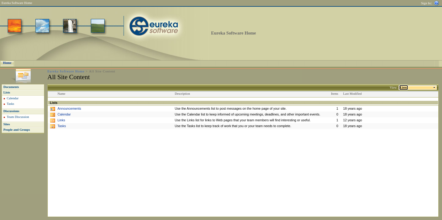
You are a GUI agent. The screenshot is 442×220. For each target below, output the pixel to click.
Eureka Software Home (17, 3)
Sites (6, 124)
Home (7, 62)
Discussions (11, 111)
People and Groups (16, 129)
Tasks (10, 103)
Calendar (12, 98)
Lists (6, 92)
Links (61, 120)
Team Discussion (18, 117)
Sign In (425, 3)
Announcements (69, 108)
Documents (11, 87)
